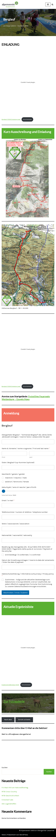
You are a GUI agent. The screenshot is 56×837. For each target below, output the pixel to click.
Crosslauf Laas (7, 800)
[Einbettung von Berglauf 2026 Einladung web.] (28, 82)
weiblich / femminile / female (17, 482)
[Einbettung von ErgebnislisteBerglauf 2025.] (28, 647)
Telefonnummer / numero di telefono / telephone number (25, 512)
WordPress (23, 835)
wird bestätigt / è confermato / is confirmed (22, 555)
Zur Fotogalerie (14, 701)
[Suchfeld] (52, 4)
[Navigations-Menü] (47, 4)
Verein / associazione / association (15, 524)
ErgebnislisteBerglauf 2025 (10, 685)
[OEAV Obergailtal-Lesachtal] (10, 4)
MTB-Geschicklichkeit (10, 796)
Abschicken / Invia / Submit (15, 592)
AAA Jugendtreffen (9, 804)
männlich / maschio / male (16, 478)
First (3, 457)
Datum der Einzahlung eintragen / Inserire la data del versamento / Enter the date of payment (28, 561)
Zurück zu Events (24, 720)
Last (30, 457)
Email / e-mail (8, 500)
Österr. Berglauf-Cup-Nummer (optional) (18, 462)
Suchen (4, 767)
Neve (4, 835)
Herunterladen (27, 119)
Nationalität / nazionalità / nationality (17, 535)
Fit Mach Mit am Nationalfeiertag (15, 788)
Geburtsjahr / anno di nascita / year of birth (19, 487)
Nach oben (8, 720)
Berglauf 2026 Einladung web (11, 119)
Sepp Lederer (11, 26)
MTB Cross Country (9, 792)
